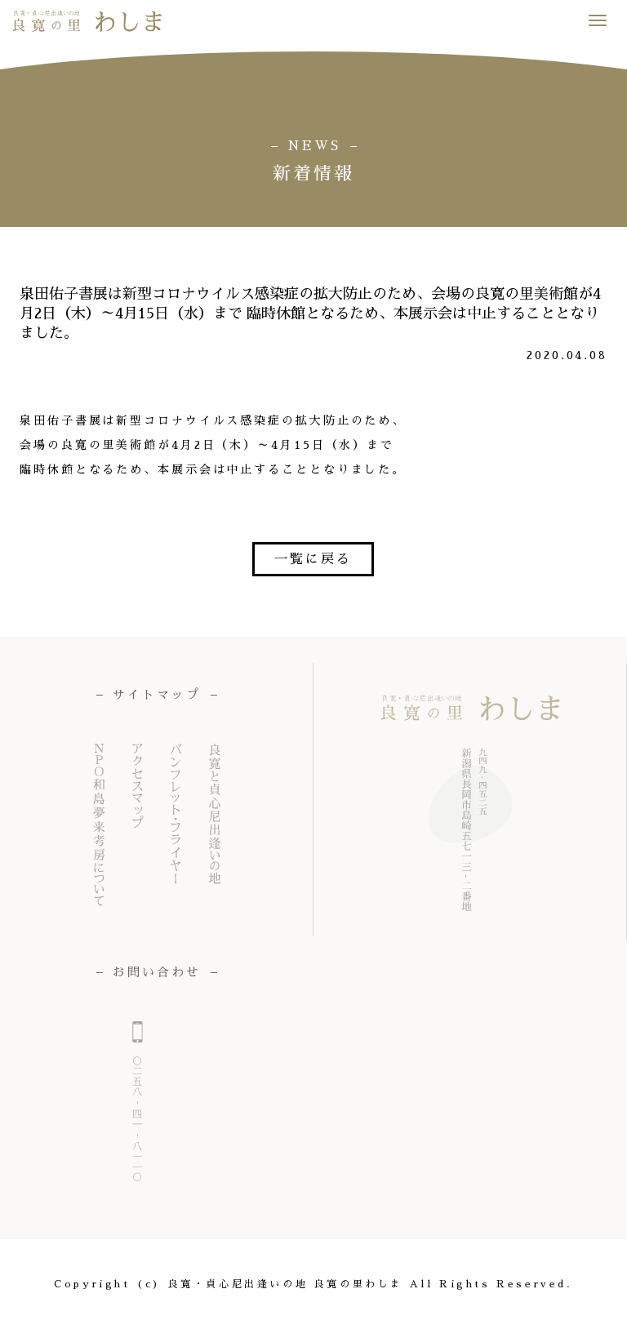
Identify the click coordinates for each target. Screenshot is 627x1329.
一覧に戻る (313, 559)
